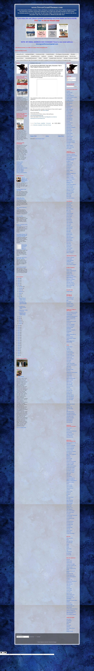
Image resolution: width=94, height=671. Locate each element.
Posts (68, 78)
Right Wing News (70, 500)
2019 (19, 327)
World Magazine (70, 420)
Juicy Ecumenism (70, 175)
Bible (67, 300)
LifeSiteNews (19, 164)
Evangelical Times (70, 369)
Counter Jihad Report (71, 363)
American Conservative (71, 445)
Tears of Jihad (69, 137)
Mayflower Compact (70, 304)
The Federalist (69, 516)
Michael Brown (69, 130)
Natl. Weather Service (71, 628)
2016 (19, 332)
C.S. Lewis (69, 94)
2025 (19, 278)
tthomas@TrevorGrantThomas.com (37, 118)
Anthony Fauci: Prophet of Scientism (23, 311)
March (20, 320)
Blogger (54, 642)
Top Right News (69, 527)
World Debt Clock (70, 437)
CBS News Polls (70, 541)
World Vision (69, 196)
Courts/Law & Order (40, 54)
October (20, 289)
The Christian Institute (71, 140)
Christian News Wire (70, 355)
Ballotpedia (69, 456)
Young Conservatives (71, 533)
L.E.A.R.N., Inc (69, 579)
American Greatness (70, 446)
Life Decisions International (72, 581)
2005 (19, 350)
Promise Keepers (70, 187)
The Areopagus (69, 139)
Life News (68, 587)
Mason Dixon (69, 548)
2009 (19, 343)
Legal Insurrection (70, 488)
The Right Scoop (70, 524)
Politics (40, 58)
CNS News (69, 361)
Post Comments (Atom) (40, 138)
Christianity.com (69, 165)
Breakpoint (69, 161)
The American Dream (71, 510)
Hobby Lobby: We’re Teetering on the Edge (21, 198)
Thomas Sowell (69, 248)
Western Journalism (70, 417)
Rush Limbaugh (69, 503)
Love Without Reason (71, 178)
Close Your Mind (20, 216)
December (21, 286)
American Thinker (20, 161)
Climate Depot (19, 163)
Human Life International (71, 576)
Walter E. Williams (70, 252)
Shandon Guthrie (70, 136)
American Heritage (70, 298)
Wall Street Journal (70, 411)
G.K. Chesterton (70, 101)
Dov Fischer (69, 217)
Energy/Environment (35, 56)
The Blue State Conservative (22, 167)
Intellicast (68, 626)
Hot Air (68, 483)
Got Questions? (69, 106)
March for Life (69, 593)
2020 (19, 325)
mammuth (46, 642)
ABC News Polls (70, 538)
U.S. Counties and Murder (21, 267)
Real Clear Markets (20, 169)
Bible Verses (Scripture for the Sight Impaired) (71, 159)
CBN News (69, 349)
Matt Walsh (69, 231)
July (20, 294)
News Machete (69, 384)
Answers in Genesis (70, 257)
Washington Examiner (71, 413)
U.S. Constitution (70, 306)
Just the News (69, 373)
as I (39, 110)
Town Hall (68, 528)
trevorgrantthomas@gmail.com (47, 44)
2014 (19, 335)
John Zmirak (69, 223)
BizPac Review (69, 458)
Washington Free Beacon (71, 414)
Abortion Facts (69, 562)
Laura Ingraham (69, 486)
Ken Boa (68, 121)
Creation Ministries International (70, 261)
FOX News (69, 370)
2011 (19, 340)
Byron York (69, 210)
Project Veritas (69, 392)
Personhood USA (70, 596)
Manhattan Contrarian (71, 279)
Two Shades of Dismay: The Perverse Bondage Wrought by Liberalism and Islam (22, 235)
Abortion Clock (69, 561)
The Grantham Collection (71, 614)
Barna (68, 539)
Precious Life (69, 602)
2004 (19, 352)
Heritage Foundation (70, 482)
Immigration (50, 56)
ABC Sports (69, 619)
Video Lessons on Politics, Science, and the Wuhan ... (22, 298)
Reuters (68, 401)
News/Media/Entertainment (31, 58)
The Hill (68, 519)
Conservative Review (71, 467)
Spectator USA (69, 407)
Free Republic (69, 476)
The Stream (69, 525)
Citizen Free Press (70, 358)
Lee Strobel (69, 124)
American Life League (71, 564)
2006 (19, 348)
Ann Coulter (69, 204)
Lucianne (68, 489)
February (21, 321)
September (21, 291)
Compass (68, 429)
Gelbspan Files (69, 273)
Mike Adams (69, 236)
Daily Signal (69, 366)
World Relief (69, 195)
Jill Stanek (68, 578)
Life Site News (69, 376)
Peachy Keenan (69, 240)
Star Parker (69, 246)
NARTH (68, 332)
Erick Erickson (69, 219)
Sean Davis (69, 243)
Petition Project (69, 280)
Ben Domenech (69, 205)
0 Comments (48, 123)
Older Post (61, 136)
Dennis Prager (69, 216)
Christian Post (69, 164)
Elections (45, 58)
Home (47, 136)
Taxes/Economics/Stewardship (22, 56)
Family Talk (69, 322)
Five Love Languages (71, 324)
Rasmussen (69, 553)
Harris (68, 545)
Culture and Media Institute (72, 364)
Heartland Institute (70, 275)
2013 (19, 337)
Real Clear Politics (70, 497)
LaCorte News (69, 375)
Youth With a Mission (70, 198)
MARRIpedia (69, 331)
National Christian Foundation (70, 182)
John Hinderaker (70, 222)
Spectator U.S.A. (70, 507)
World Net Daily (69, 422)
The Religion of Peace (71, 142)
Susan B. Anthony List (71, 610)
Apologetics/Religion (29, 54)
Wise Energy (69, 286)
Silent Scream (69, 607)
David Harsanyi (69, 214)
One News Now (69, 390)
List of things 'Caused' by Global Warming (71, 277)
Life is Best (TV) (70, 584)
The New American (70, 521)
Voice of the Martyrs (70, 192)
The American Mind (70, 512)
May (20, 316)
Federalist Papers (70, 303)
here (39, 20)
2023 (19, 281)
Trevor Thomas (21, 376)
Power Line (69, 492)
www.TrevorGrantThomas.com (47, 7)
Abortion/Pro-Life (20, 54)
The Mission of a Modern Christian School (22, 307)
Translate (37, 636)
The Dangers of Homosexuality (62, 54)
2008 (19, 345)
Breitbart (68, 348)
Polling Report (69, 551)
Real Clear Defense (70, 395)
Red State (68, 498)
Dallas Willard (69, 98)
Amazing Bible (69, 157)
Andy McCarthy (69, 202)
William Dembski (70, 145)
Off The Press (69, 389)
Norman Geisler (69, 133)
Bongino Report (69, 346)
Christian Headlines (70, 95)
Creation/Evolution (50, 54)
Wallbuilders (69, 531)
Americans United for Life (71, 565)
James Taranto (69, 220)
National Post (69, 381)
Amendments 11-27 (70, 297)
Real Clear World (70, 399)
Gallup (68, 544)
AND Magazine (69, 452)
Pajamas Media (69, 491)
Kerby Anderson (70, 122)
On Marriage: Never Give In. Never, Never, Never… (22, 258)
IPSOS (68, 547)
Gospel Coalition (70, 170)
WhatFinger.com (70, 419)
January (20, 323)
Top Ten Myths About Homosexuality (70, 341)
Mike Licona (69, 131)
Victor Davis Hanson (70, 251)
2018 (19, 328)
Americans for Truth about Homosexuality (71, 314)
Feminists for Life (70, 573)
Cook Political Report (70, 472)
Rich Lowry (69, 242)
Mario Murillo (69, 128)
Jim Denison (69, 113)
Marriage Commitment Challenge (71, 58)
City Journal (69, 360)
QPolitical (68, 494)
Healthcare (43, 56)
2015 (19, 333)
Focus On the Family (70, 325)
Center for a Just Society (71, 461)
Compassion (69, 167)
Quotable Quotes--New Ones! (55, 58)
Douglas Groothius (70, 100)
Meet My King (72, 56)
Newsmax (68, 387)
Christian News (69, 354)
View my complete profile (21, 427)
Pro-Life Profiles (70, 604)
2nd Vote (68, 559)
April (20, 318)
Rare (67, 495)
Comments (69, 80)
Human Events (69, 485)
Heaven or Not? (69, 110)
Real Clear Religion (20, 170)
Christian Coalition (70, 464)
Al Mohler (68, 91)
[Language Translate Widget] (23, 637)
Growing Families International (70, 328)
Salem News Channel (71, 404)
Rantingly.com (69, 393)
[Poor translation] (5, 653)
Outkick (68, 629)
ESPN (68, 623)
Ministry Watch (69, 180)
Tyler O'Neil (69, 249)
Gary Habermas (69, 103)
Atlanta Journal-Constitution (22, 172)
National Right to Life (70, 594)
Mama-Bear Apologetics (71, 127)
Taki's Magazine (70, 509)
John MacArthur (69, 118)
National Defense (19, 58)
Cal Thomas (69, 211)
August (20, 293)
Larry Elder (69, 225)
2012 (19, 338)
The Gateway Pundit (70, 518)
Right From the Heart (70, 189)
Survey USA (69, 554)
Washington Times (70, 416)
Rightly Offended (70, 501)
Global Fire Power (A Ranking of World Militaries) (72, 480)
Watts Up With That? (70, 285)
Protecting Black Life (70, 605)
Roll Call (68, 402)
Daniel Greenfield (70, 213)
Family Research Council (71, 321)
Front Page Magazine (71, 478)
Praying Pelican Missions (71, 184)
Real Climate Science (71, 283)
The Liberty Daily (70, 408)
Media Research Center (71, 378)
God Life (68, 104)
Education (73, 54)
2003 (19, 353)
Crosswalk (68, 168)
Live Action (69, 591)
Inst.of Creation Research (71, 264)
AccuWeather (69, 620)
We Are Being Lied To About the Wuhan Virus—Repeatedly (24, 246)
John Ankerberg (69, 115)
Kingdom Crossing (70, 177)
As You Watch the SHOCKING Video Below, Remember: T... (23, 303)
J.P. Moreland (69, 112)
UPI (67, 410)
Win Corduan (69, 148)
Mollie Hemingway (70, 237)
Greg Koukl (69, 107)
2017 (19, 330)
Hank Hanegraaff (70, 109)
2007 (19, 347)
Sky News (68, 405)
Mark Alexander (69, 228)
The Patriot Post (20, 165)
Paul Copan (69, 134)
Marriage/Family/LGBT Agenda (61, 56)
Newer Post (33, 136)
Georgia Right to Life (70, 575)
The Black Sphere (20, 166)
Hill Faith (68, 171)
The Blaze (68, 513)
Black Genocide (69, 567)
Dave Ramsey (69, 432)
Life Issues (69, 585)
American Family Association (72, 312)
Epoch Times (69, 367)
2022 (19, 283)
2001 (19, 355)
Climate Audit (69, 269)
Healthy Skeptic (69, 291)
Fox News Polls (69, 542)
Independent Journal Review (72, 372)
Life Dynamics (69, 582)
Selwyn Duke (69, 245)
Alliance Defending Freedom (72, 155)
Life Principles (69, 588)
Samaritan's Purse (70, 190)
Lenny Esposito (69, 125)
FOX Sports (69, 625)
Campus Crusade (70, 162)
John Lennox (69, 116)
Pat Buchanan (69, 239)
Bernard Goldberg (70, 208)
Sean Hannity (69, 504)
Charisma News (69, 351)
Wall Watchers (69, 193)
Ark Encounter (69, 258)
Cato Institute (69, 459)
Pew (67, 550)
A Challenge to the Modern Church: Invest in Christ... (22, 313)
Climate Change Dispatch (71, 270)
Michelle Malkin (69, 234)
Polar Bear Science (70, 282)
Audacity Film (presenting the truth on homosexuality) (72, 317)
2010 (19, 342)
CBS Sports (69, 622)
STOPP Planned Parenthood (72, 608)
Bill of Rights (69, 301)
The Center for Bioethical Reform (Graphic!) (71, 612)
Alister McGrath (69, 92)
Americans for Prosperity (71, 451)
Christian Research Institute (72, 97)
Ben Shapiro (69, 207)
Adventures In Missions (71, 154)
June (20, 296)
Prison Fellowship (70, 186)
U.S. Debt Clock (70, 435)
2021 (19, 285)
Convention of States (70, 470)
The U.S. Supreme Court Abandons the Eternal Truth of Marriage (24, 179)
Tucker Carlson (69, 530)
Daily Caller (69, 473)
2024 (19, 280)
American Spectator (70, 448)
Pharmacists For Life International (70, 598)
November (21, 288)
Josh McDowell (69, 119)
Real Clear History (20, 171)
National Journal (70, 379)
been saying (45, 110)
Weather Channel (70, 631)
